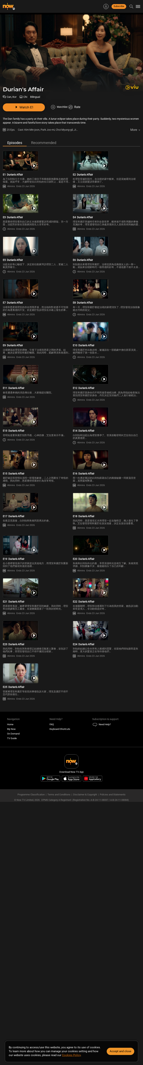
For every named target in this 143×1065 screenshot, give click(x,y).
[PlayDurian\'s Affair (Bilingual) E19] (36, 707)
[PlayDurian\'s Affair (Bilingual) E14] (106, 524)
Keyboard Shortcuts (60, 954)
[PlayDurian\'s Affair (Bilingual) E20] (106, 707)
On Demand (13, 959)
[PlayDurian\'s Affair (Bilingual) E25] (36, 890)
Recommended (43, 132)
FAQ (52, 949)
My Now (11, 954)
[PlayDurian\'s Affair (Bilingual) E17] (36, 646)
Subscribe (119, 6)
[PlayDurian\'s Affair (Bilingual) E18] (106, 646)
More (133, 119)
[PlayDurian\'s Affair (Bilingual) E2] (106, 159)
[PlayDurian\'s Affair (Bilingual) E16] (106, 585)
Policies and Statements (112, 1019)
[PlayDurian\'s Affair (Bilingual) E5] (36, 281)
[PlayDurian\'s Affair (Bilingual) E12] (106, 464)
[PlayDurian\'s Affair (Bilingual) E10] (106, 403)
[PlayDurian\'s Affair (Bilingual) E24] (106, 829)
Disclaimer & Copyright (85, 1019)
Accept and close (120, 1051)
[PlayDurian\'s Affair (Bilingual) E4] (106, 220)
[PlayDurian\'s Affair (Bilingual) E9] (36, 403)
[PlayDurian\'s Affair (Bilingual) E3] (36, 220)
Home (10, 949)
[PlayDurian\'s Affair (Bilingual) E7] (36, 342)
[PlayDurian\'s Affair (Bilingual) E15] (36, 585)
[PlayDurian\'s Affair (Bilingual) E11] (36, 464)
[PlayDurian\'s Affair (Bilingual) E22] (106, 768)
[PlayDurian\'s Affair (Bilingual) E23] (36, 829)
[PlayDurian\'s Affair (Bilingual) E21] (36, 768)
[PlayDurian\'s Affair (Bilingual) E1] (36, 159)
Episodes (14, 132)
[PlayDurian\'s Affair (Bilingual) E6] (106, 281)
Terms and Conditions (58, 1019)
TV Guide (12, 963)
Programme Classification (31, 1019)
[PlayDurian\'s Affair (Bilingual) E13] (36, 524)
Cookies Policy (71, 1055)
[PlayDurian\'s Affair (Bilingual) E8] (106, 342)
